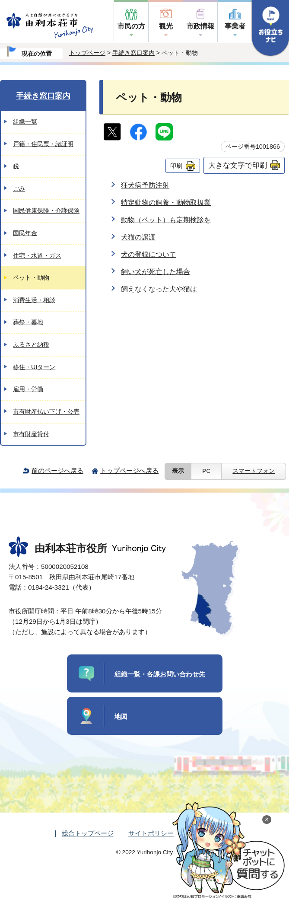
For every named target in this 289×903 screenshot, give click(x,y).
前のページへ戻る (57, 470)
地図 (120, 716)
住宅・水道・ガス (37, 255)
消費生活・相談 (34, 300)
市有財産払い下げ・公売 (46, 411)
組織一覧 (25, 121)
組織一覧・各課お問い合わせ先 (159, 674)
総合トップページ (88, 833)
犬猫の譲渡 (138, 237)
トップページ (87, 52)
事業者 (235, 26)
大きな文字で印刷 (237, 165)
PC (206, 471)
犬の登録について (148, 254)
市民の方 (131, 26)
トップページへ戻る (129, 470)
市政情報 (200, 26)
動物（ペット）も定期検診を (166, 219)
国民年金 (25, 233)
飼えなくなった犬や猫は (159, 289)
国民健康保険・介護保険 (46, 210)
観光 (166, 26)
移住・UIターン (34, 367)
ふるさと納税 (31, 344)
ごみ (19, 188)
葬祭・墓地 (28, 322)
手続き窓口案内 (133, 52)
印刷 (176, 165)
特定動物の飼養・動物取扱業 (166, 202)
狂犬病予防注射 (145, 185)
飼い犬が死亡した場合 (155, 271)
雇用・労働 (28, 389)
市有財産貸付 (31, 434)
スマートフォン (253, 471)
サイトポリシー (151, 833)
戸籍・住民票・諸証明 (43, 143)
